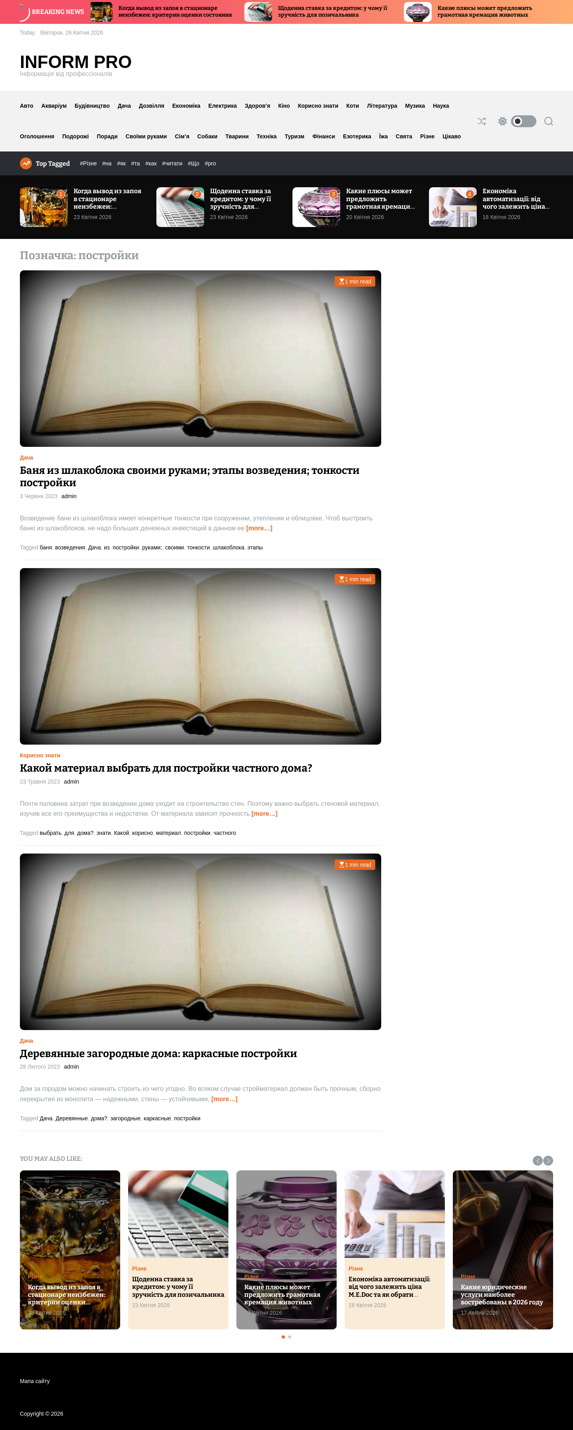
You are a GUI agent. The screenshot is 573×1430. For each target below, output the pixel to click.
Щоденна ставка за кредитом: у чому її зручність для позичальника (338, 11)
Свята (404, 136)
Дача (124, 106)
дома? (85, 833)
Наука (441, 106)
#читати (173, 163)
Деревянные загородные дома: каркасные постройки (158, 1054)
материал (168, 833)
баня (46, 547)
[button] (538, 1161)
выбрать (51, 833)
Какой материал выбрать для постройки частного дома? (166, 768)
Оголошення (37, 136)
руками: (152, 547)
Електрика (223, 106)
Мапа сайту (35, 1381)
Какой (121, 833)
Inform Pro (76, 62)
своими (174, 547)
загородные (125, 1118)
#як (122, 163)
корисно (142, 833)
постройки (126, 547)
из (106, 547)
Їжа (383, 136)
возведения (70, 547)
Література (382, 106)
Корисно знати (318, 106)
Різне (427, 136)
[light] (515, 121)
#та (136, 163)
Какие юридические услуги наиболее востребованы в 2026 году (502, 1294)
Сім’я (182, 136)
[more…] (259, 528)
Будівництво (92, 106)
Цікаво (451, 136)
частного (224, 833)
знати (104, 833)
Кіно (284, 106)
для (69, 833)
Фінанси (323, 136)
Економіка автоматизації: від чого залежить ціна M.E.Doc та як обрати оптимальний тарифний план (515, 210)
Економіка (186, 106)
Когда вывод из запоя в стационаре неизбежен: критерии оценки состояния (181, 11)
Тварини (237, 136)
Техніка (267, 136)
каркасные (157, 1118)
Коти (352, 106)
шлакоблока (228, 547)
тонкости (198, 547)
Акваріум (54, 106)
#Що (194, 163)
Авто (26, 106)
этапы (255, 547)
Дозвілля (151, 106)
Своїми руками (146, 136)
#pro (210, 163)
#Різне (89, 163)
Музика (415, 106)
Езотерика (357, 136)
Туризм (294, 136)
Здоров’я (257, 106)
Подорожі (75, 136)
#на (107, 163)
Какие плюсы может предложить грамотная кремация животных (490, 11)
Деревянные (72, 1118)
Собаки (207, 136)
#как (151, 163)
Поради (107, 136)
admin (68, 496)
